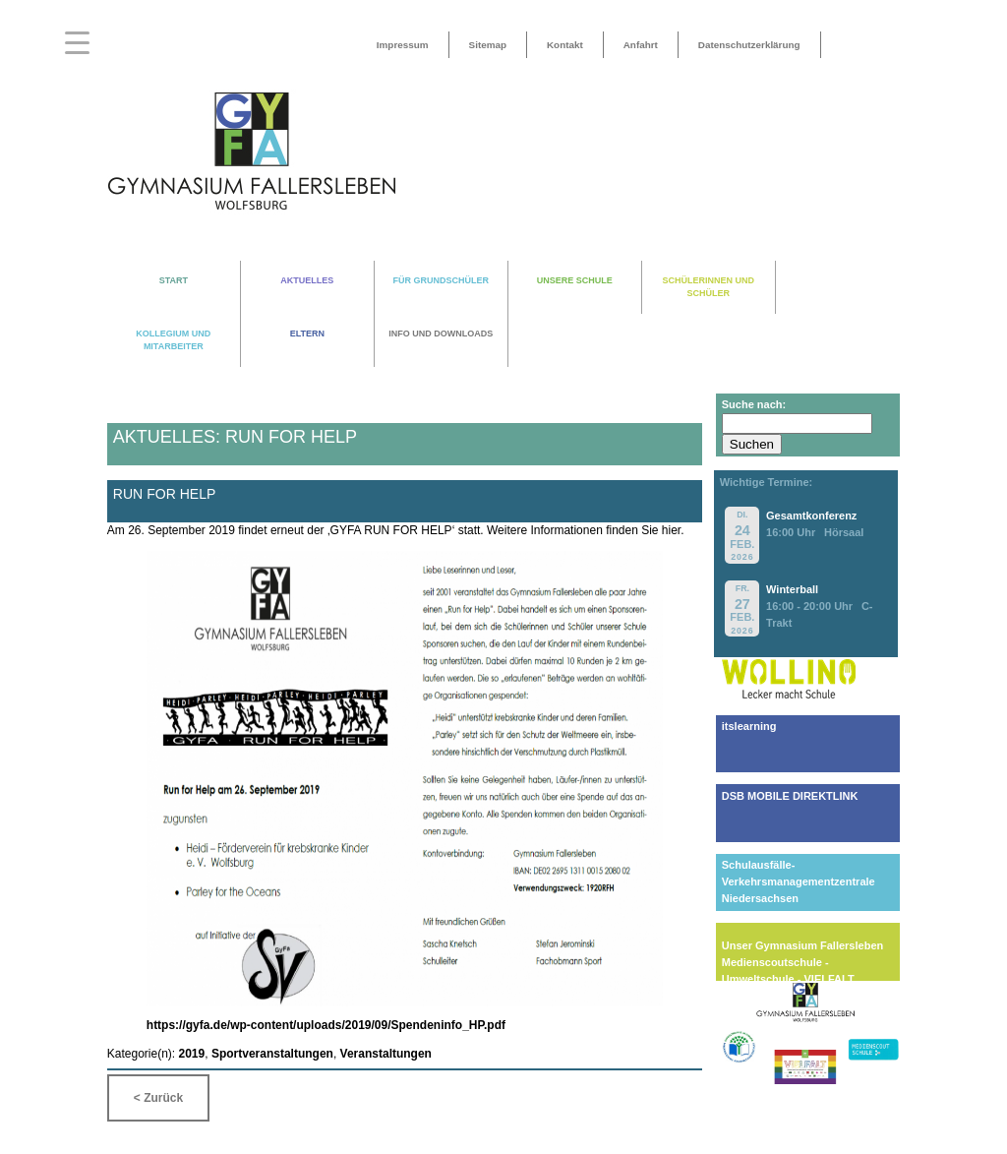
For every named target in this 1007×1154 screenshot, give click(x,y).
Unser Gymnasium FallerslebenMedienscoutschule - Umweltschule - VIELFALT (802, 962)
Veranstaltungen (386, 1054)
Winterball (792, 589)
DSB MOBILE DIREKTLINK (790, 796)
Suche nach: (754, 404)
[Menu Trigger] (77, 42)
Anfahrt (640, 44)
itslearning (749, 726)
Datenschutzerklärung (749, 44)
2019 (192, 1054)
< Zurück (158, 1098)
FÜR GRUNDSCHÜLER (441, 280)
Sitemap (487, 44)
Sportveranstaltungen (272, 1054)
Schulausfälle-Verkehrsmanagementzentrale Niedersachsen (798, 881)
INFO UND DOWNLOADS (440, 333)
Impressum (403, 44)
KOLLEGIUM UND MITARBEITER (173, 340)
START (173, 280)
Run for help (164, 494)
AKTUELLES (306, 280)
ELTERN (307, 333)
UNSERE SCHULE (575, 280)
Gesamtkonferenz (811, 515)
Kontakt (565, 44)
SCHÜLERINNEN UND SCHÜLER (709, 286)
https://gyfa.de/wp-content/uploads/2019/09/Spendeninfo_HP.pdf (326, 1025)
